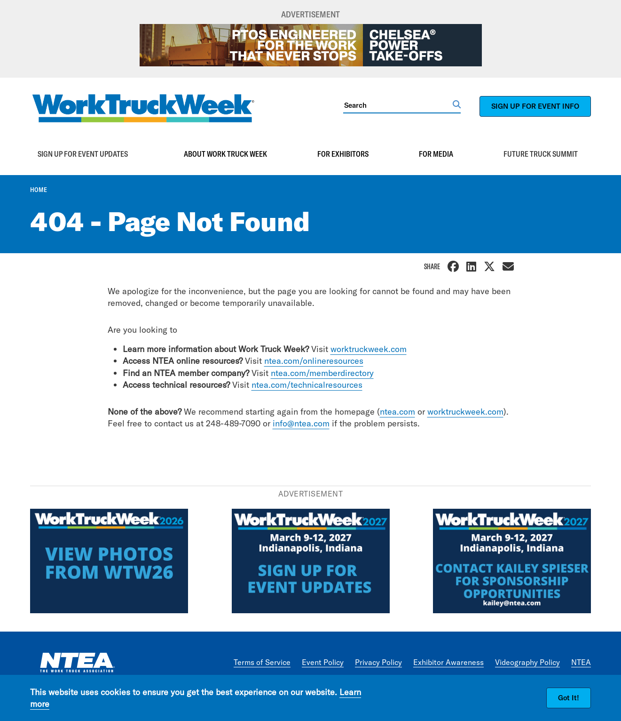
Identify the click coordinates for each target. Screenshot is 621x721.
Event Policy (323, 662)
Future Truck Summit (540, 154)
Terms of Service (262, 662)
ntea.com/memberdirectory (322, 373)
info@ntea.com (301, 423)
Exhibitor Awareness (448, 662)
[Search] (398, 105)
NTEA (581, 662)
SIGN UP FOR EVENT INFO (535, 106)
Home (38, 189)
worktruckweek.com (368, 349)
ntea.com (397, 411)
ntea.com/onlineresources (313, 360)
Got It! (568, 697)
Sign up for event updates (83, 154)
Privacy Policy (378, 662)
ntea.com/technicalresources (307, 384)
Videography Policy (527, 662)
